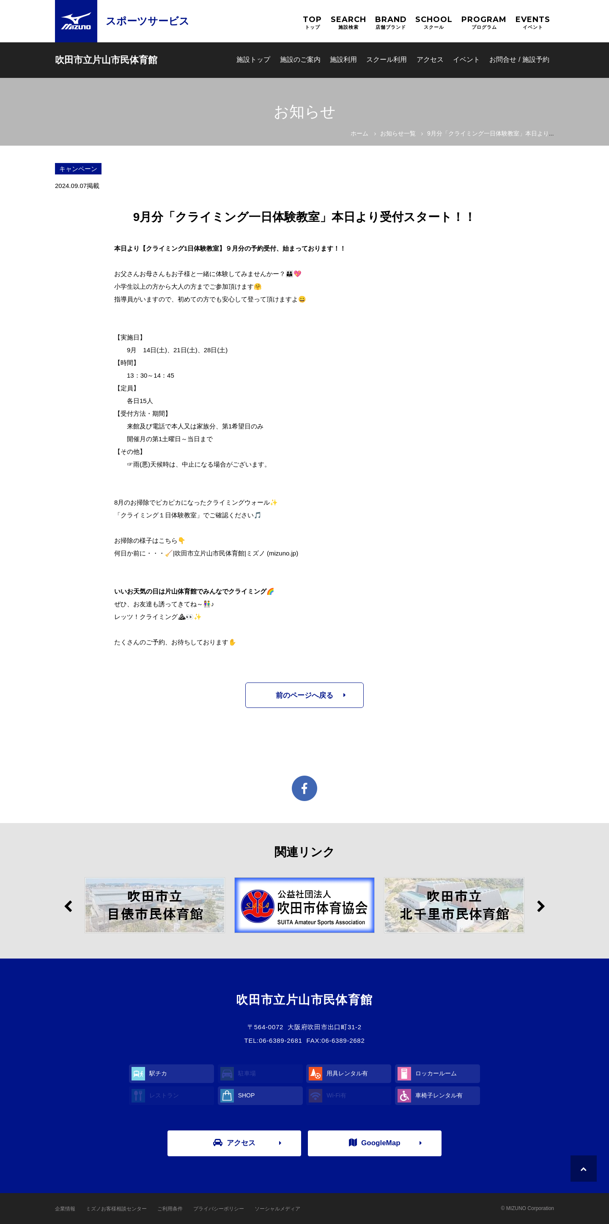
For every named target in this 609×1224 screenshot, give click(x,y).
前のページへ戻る (304, 695)
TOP (312, 22)
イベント (466, 59)
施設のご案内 (300, 59)
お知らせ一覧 (398, 133)
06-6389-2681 (280, 1040)
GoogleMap (375, 1142)
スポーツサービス (147, 21)
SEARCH (348, 22)
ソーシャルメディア (277, 1209)
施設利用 (343, 59)
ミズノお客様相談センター (116, 1209)
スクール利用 (386, 59)
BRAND (391, 22)
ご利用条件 (170, 1209)
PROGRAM (484, 22)
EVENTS (533, 22)
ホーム (359, 133)
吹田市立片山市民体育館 (106, 60)
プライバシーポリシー (218, 1209)
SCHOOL (434, 22)
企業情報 (65, 1209)
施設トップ (253, 59)
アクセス (430, 59)
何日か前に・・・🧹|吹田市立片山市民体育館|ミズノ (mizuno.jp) (206, 553)
